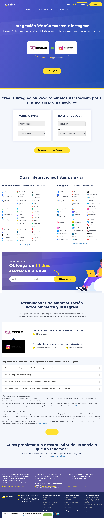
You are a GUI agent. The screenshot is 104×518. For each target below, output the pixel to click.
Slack (20, 212)
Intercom (7, 212)
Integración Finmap (70, 501)
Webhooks (37, 232)
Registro (96, 4)
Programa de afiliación (92, 501)
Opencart (22, 240)
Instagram (28, 31)
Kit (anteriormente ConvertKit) (7, 219)
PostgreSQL (38, 194)
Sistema (21, 120)
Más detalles (80, 406)
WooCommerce (17, 31)
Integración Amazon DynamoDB (70, 498)
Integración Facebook (50, 501)
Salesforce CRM (39, 203)
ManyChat (77, 228)
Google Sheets (9, 209)
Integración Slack (48, 504)
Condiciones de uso (91, 497)
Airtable (36, 200)
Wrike (35, 235)
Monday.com (23, 229)
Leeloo (76, 219)
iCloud (36, 240)
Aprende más (27, 515)
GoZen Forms (63, 239)
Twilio (35, 229)
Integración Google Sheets (49, 498)
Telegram (22, 217)
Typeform (92, 228)
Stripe (21, 214)
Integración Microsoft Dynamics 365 (71, 503)
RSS (75, 200)
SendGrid (22, 209)
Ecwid (6, 235)
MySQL (21, 232)
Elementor (62, 228)
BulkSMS (36, 212)
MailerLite (37, 223)
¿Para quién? (28, 9)
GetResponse (8, 240)
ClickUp (36, 217)
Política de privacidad (91, 499)
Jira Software (8, 214)
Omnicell (22, 237)
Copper (6, 229)
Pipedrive (37, 191)
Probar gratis (52, 71)
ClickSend (37, 214)
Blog (62, 9)
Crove (6, 232)
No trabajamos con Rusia (93, 504)
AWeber (6, 191)
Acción (20, 129)
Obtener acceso (65, 279)
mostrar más (47, 507)
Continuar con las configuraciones (52, 150)
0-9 (100, 513)
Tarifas (68, 9)
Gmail (61, 236)
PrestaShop (23, 200)
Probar (52, 432)
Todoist (36, 220)
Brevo (36, 209)
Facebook (7, 237)
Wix (90, 233)
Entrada (82, 4)
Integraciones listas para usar (47, 9)
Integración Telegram (50, 502)
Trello (35, 226)
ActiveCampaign (7, 196)
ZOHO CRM (37, 237)
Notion (21, 235)
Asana (36, 206)
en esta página (59, 456)
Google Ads (23, 191)
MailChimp (22, 220)
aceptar (47, 514)
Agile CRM (37, 197)
